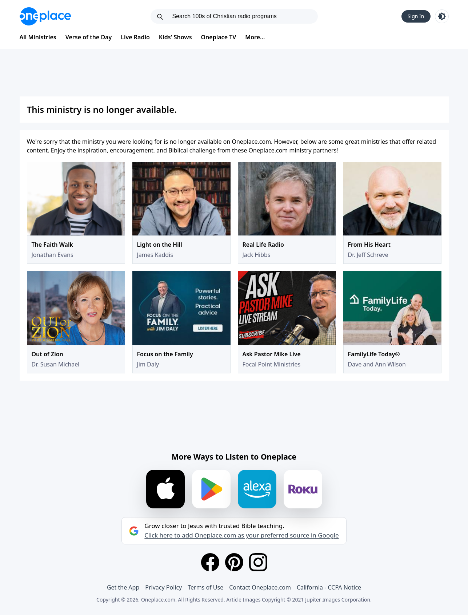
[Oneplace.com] (45, 16)
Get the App (123, 587)
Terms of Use (205, 587)
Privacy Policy (163, 587)
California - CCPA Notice (329, 587)
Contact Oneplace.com (260, 587)
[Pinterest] (234, 562)
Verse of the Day (88, 37)
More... (255, 37)
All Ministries (38, 37)
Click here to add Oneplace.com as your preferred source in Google (241, 535)
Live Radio (135, 37)
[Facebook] (210, 562)
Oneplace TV (218, 37)
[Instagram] (258, 562)
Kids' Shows (175, 37)
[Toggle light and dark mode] (442, 16)
